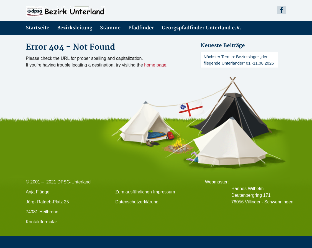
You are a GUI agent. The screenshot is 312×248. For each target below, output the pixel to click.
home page (155, 65)
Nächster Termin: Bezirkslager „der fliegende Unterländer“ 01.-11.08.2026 (239, 59)
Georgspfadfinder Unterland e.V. (201, 28)
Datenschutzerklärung (136, 202)
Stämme (110, 28)
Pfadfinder (141, 28)
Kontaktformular (41, 221)
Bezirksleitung (74, 28)
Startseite (37, 28)
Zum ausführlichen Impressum (145, 192)
